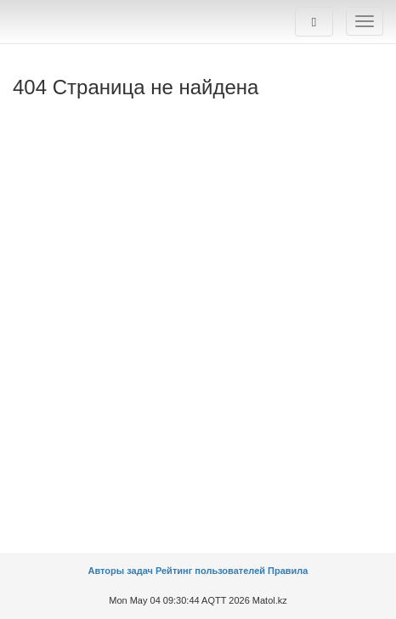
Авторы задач (122, 571)
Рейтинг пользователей (210, 571)
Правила (288, 571)
